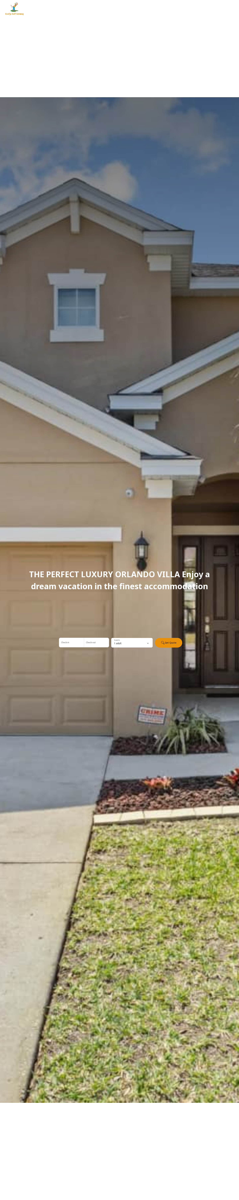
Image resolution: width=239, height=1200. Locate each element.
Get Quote (168, 643)
